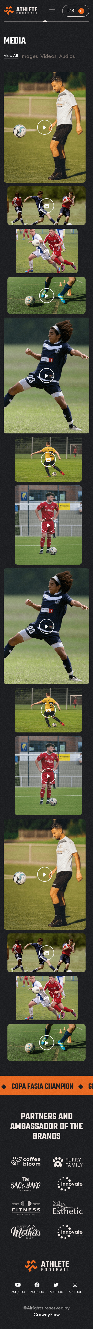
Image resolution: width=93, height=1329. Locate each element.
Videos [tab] (48, 56)
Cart (75, 11)
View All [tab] (11, 55)
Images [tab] (29, 56)
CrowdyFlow (46, 1314)
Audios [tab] (67, 56)
